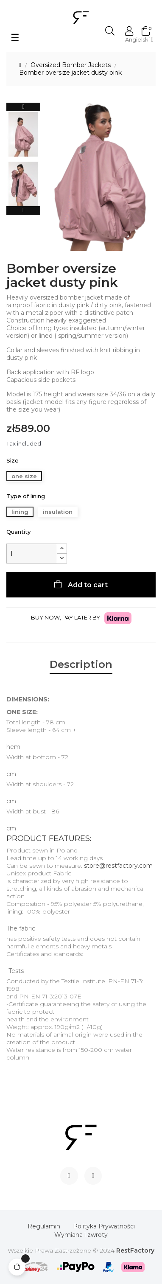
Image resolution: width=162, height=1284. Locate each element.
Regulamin (44, 1226)
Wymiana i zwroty (81, 1235)
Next (23, 107)
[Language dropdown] (139, 39)
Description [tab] (81, 664)
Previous (23, 210)
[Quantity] (31, 554)
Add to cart (87, 585)
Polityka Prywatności (104, 1226)
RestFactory (135, 1250)
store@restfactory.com (118, 865)
